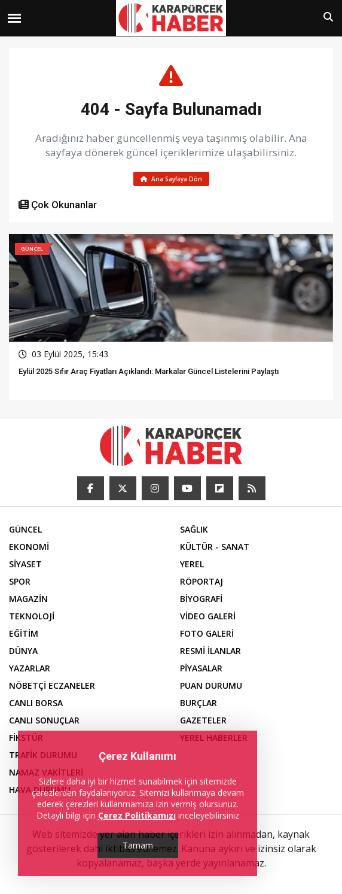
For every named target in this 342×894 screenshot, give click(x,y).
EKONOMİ (29, 546)
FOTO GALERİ (207, 633)
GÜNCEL (25, 529)
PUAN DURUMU (211, 685)
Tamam (138, 845)
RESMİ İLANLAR (210, 650)
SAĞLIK (194, 529)
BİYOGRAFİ (201, 598)
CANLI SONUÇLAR (44, 720)
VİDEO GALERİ (208, 616)
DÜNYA (23, 650)
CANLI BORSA (36, 702)
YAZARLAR (29, 668)
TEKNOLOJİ (31, 616)
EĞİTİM (23, 633)
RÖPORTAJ (201, 581)
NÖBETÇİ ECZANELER (52, 685)
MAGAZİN (28, 598)
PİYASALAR (201, 668)
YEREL (192, 564)
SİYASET (25, 564)
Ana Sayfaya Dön (171, 179)
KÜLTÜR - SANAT (214, 546)
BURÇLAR (198, 702)
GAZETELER (203, 720)
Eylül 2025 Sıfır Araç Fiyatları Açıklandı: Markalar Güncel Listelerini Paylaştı (149, 371)
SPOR (19, 581)
